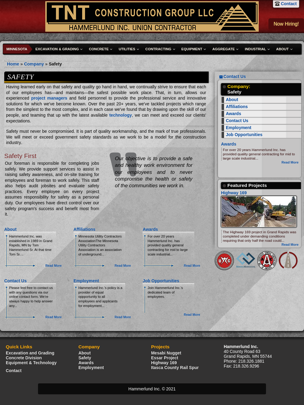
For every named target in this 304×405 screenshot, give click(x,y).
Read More (53, 265)
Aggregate (223, 49)
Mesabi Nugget (166, 352)
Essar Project (164, 357)
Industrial (255, 49)
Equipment (191, 49)
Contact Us (15, 280)
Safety (55, 64)
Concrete (99, 49)
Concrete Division (24, 357)
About (282, 49)
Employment (86, 280)
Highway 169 (234, 192)
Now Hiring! (286, 23)
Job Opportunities (161, 280)
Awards (150, 229)
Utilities (127, 49)
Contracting (158, 49)
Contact (289, 3)
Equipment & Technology (31, 362)
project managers (49, 98)
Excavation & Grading (57, 49)
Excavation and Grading (30, 352)
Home (13, 64)
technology (120, 115)
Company (34, 64)
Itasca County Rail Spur (175, 367)
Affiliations (84, 229)
